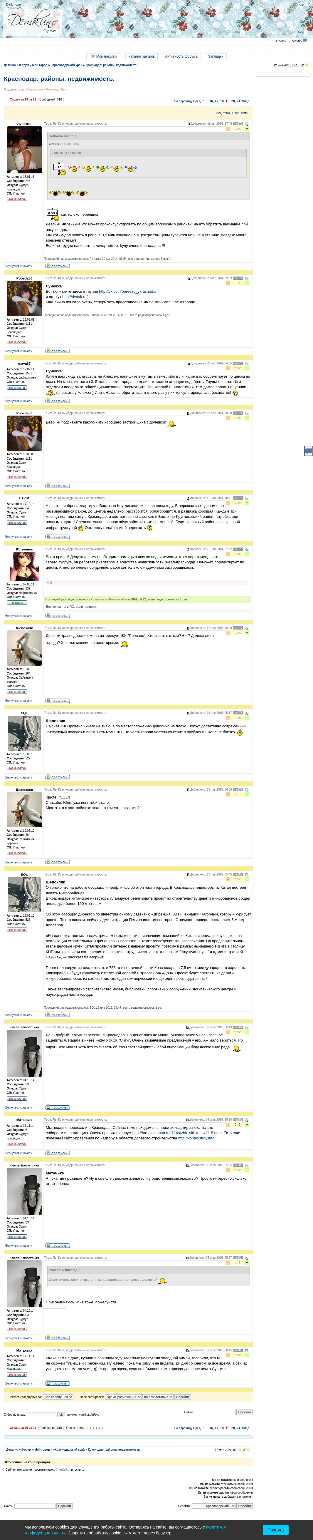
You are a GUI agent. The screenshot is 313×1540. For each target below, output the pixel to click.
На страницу (183, 101)
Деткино (10, 65)
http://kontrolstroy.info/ (197, 1138)
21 (238, 101)
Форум (24, 65)
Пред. (197, 101)
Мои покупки (104, 56)
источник (54, 144)
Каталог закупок (142, 56)
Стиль (299, 4)
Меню (299, 41)
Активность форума (181, 56)
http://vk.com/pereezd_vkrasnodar (127, 291)
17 (216, 101)
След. (246, 101)
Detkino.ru (13, 4)
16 (211, 101)
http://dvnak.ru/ (74, 296)
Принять (276, 1530)
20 (233, 101)
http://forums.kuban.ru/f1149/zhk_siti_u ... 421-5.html (177, 1133)
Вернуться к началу (18, 266)
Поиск (281, 41)
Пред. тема (222, 113)
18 (222, 101)
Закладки (215, 56)
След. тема (240, 113)
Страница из (23, 99)
